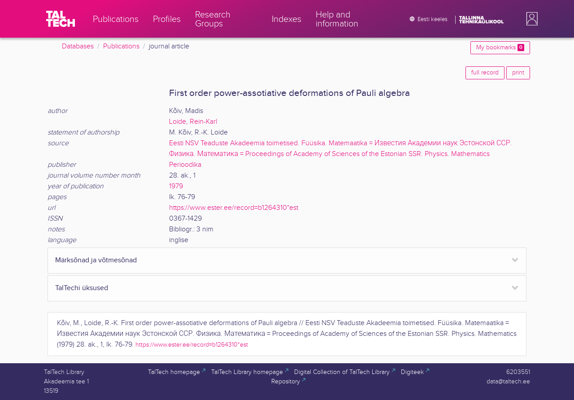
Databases (78, 46)
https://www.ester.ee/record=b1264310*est (233, 208)
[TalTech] (60, 18)
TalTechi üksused (81, 288)
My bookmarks (500, 47)
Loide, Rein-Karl (193, 121)
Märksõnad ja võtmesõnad (96, 260)
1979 (176, 186)
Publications (121, 46)
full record (485, 72)
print (518, 72)
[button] (530, 19)
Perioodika (185, 165)
